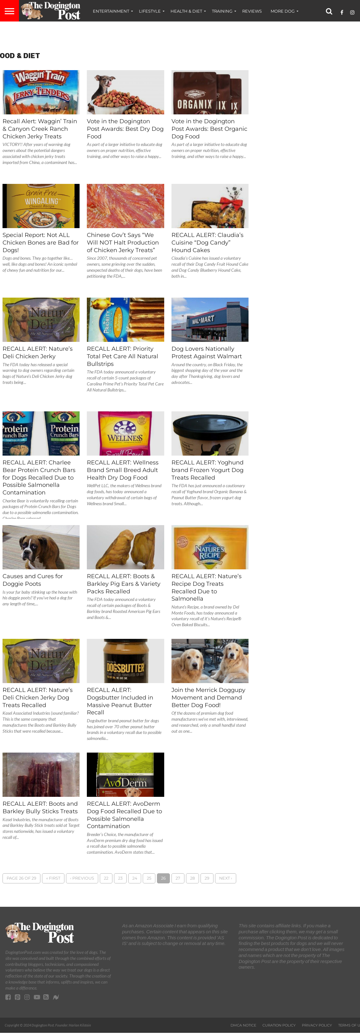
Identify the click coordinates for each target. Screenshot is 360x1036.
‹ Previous (82, 878)
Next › (225, 878)
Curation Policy (279, 1025)
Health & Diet (186, 11)
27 (178, 878)
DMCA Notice (243, 1025)
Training (222, 11)
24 (134, 878)
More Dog (283, 11)
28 (192, 878)
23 (120, 878)
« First (53, 878)
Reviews (252, 11)
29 (207, 878)
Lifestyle (150, 11)
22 (106, 878)
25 (149, 878)
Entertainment (111, 11)
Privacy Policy (317, 1025)
